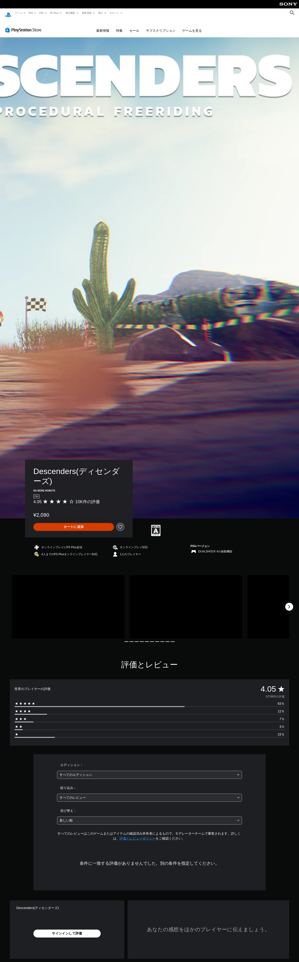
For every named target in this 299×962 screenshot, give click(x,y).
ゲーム (18, 12)
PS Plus (54, 12)
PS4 (41, 12)
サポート (114, 12)
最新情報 (87, 12)
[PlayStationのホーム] (8, 13)
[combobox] (149, 770)
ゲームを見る (192, 26)
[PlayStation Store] (24, 25)
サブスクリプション (160, 26)
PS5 (30, 12)
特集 (119, 26)
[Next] (289, 602)
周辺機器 (70, 12)
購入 (100, 12)
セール (134, 26)
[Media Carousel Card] (68, 602)
